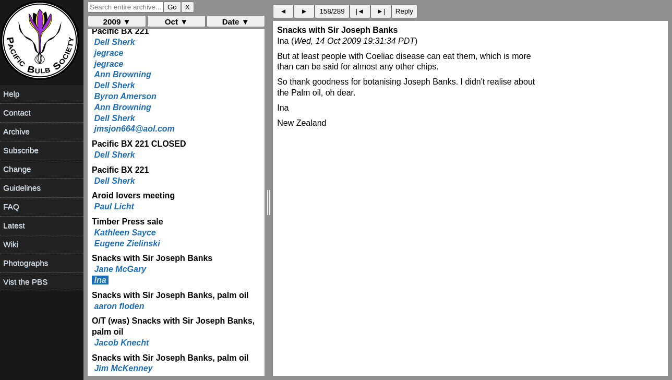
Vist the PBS (25, 281)
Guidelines (22, 187)
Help (11, 93)
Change (17, 168)
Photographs (25, 262)
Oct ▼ (176, 21)
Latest (14, 225)
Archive (16, 131)
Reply (404, 11)
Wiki (10, 244)
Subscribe (21, 150)
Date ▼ (235, 21)
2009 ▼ (117, 21)
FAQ (11, 206)
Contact (16, 112)
